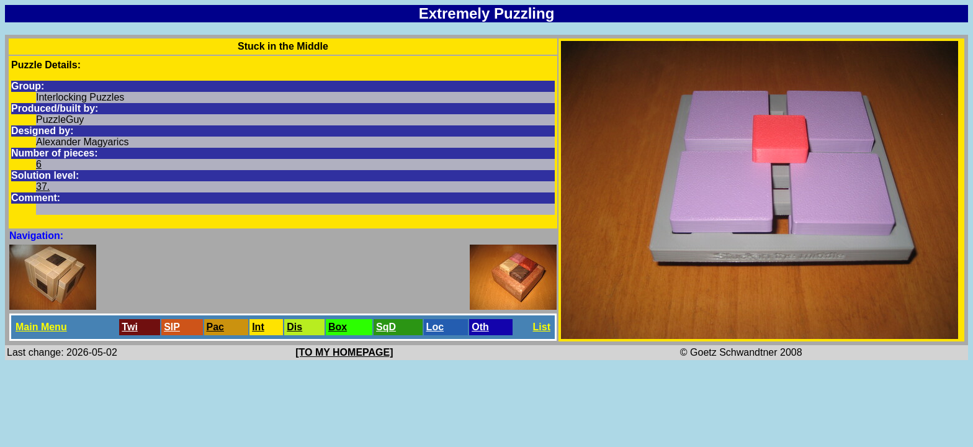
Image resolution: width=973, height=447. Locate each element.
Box (337, 327)
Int (258, 327)
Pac (215, 327)
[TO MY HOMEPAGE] (344, 352)
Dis (294, 327)
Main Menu (41, 327)
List (541, 327)
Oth (480, 327)
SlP (172, 327)
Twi (129, 327)
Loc (435, 327)
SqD (386, 327)
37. (43, 186)
